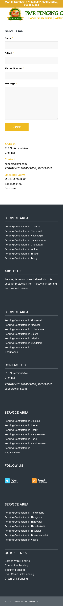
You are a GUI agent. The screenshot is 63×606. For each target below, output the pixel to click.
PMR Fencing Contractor (26, 601)
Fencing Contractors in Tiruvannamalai (26, 535)
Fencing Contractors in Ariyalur (22, 338)
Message (11, 83)
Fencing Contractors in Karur (21, 438)
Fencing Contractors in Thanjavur (23, 517)
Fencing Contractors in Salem (21, 333)
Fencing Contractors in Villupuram (24, 244)
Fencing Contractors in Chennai (22, 226)
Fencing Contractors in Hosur (21, 429)
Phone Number (14, 68)
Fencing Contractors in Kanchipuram (25, 240)
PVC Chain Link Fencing (19, 574)
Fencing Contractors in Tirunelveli (23, 320)
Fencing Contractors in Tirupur (22, 253)
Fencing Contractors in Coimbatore (24, 329)
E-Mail (9, 53)
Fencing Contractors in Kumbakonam (25, 443)
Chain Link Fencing (16, 578)
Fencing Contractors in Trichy (21, 258)
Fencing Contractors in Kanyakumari (25, 434)
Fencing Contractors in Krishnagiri (24, 235)
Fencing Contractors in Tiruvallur (23, 530)
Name (9, 38)
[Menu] (56, 14)
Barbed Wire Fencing (17, 561)
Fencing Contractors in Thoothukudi (25, 526)
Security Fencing (15, 569)
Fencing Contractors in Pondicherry (24, 512)
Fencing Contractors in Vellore (21, 249)
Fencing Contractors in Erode (21, 425)
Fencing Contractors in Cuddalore (23, 342)
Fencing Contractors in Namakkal (23, 231)
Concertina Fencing (16, 565)
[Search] (49, 14)
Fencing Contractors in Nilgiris (21, 539)
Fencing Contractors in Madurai (22, 324)
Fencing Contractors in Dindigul (22, 420)
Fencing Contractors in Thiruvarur (23, 521)
